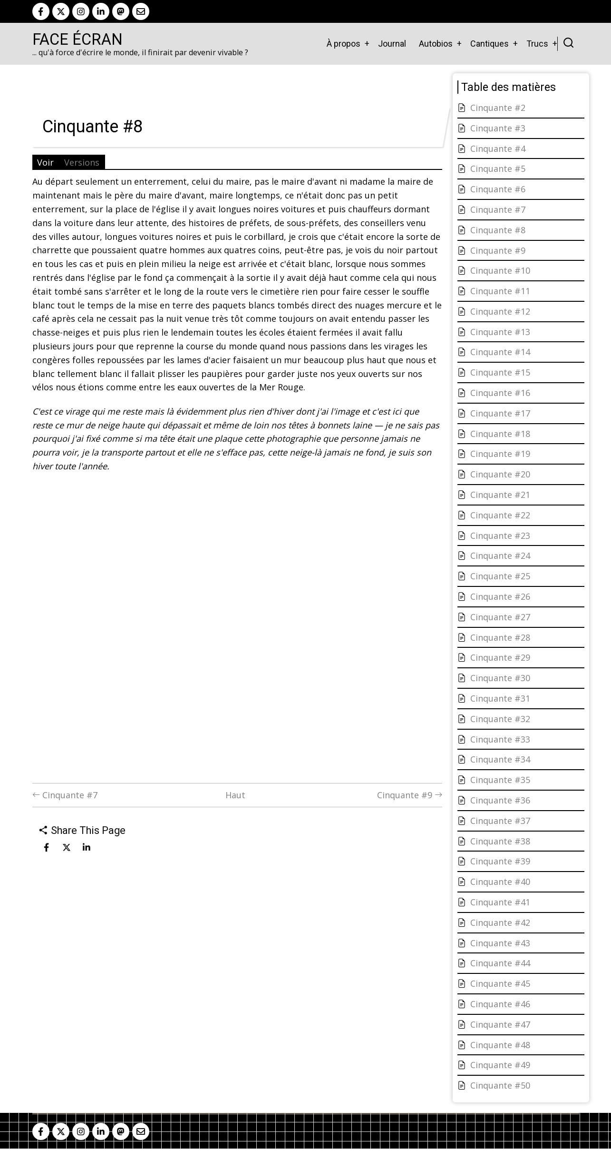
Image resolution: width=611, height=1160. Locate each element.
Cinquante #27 (500, 617)
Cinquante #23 (500, 535)
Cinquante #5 (497, 168)
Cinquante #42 (500, 922)
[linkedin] (100, 11)
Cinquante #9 (409, 795)
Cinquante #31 (500, 698)
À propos (343, 44)
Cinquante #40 (500, 881)
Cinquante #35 (500, 779)
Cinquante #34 (500, 759)
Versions (81, 162)
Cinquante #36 (500, 800)
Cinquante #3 (497, 128)
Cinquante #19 (500, 453)
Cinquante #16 (500, 392)
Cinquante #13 (500, 331)
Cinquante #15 (500, 372)
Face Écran (77, 39)
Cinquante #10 (500, 270)
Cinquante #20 (500, 474)
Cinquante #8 (497, 230)
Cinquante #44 (500, 963)
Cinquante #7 (64, 795)
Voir (45, 162)
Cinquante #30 (500, 678)
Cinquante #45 (500, 983)
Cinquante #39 (500, 861)
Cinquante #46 (500, 1004)
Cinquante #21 (500, 494)
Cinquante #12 (500, 311)
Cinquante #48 (500, 1045)
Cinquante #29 (500, 657)
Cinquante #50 (500, 1085)
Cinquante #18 (500, 433)
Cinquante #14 (500, 351)
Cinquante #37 (500, 820)
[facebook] (40, 11)
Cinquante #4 (497, 148)
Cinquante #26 (500, 596)
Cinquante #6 (497, 189)
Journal (392, 44)
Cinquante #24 (500, 555)
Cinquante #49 (500, 1065)
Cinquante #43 (500, 943)
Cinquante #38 (500, 841)
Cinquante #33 (500, 739)
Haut (235, 795)
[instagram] (80, 11)
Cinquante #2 (497, 107)
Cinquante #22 (500, 515)
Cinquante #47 (500, 1024)
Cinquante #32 (500, 718)
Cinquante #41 (500, 902)
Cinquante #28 (500, 637)
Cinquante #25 (500, 576)
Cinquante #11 (500, 291)
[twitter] (60, 11)
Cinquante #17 (500, 413)
